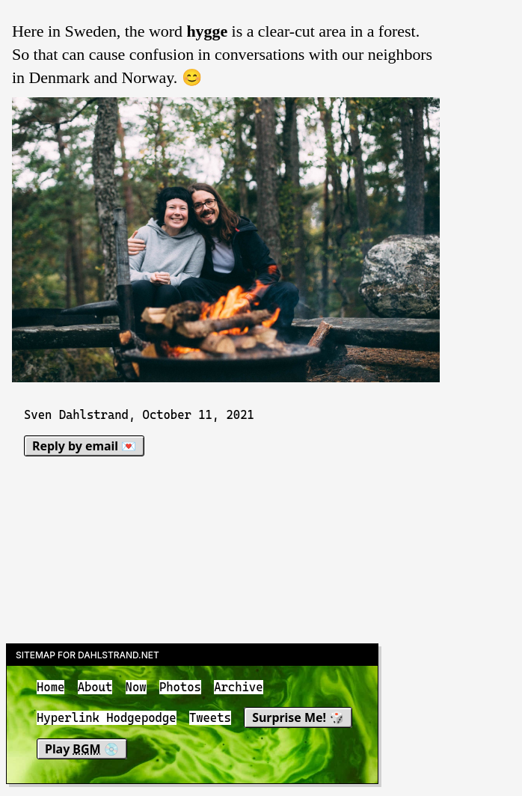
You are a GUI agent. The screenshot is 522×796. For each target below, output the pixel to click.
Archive (238, 687)
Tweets (210, 718)
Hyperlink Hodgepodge (106, 718)
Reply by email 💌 (84, 446)
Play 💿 (82, 749)
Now (136, 687)
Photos (180, 687)
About (95, 687)
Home (50, 687)
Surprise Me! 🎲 (298, 718)
